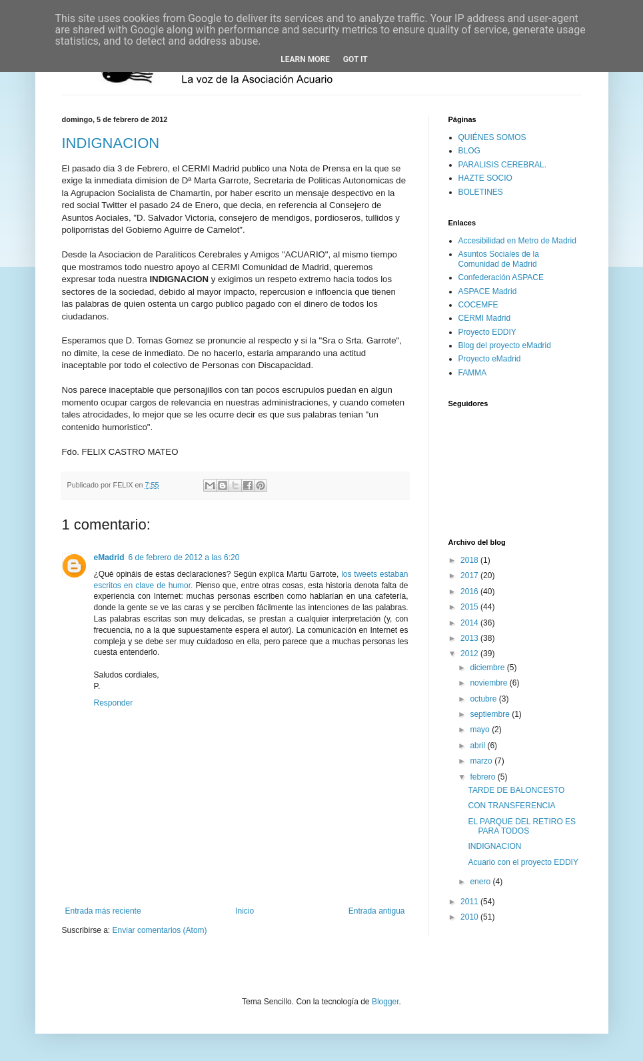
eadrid (109, 557)
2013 (470, 638)
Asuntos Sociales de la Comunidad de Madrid (498, 258)
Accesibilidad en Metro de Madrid (517, 240)
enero (481, 881)
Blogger (385, 1001)
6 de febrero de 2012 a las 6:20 (184, 557)
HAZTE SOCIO (485, 178)
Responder (113, 703)
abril (478, 745)
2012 (470, 653)
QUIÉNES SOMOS (492, 137)
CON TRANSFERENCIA (511, 805)
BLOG (469, 150)
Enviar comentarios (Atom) (160, 930)
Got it (355, 59)
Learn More (305, 59)
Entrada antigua (376, 911)
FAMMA (472, 372)
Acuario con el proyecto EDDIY (523, 862)
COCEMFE (478, 304)
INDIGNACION (111, 143)
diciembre (488, 667)
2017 (470, 575)
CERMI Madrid (484, 318)
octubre (484, 699)
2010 (470, 917)
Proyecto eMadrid (489, 358)
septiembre (491, 714)
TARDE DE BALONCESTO (516, 790)
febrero (483, 777)
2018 (470, 560)
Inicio (244, 911)
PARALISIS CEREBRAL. (502, 164)
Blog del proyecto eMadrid (504, 345)
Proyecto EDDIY (487, 332)
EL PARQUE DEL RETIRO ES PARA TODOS (522, 826)
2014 (470, 623)
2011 (470, 901)
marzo (482, 761)
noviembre (489, 683)
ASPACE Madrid (487, 291)
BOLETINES (480, 192)
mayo (481, 729)
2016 (470, 591)
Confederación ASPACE (501, 277)
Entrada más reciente (103, 911)
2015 (470, 607)
